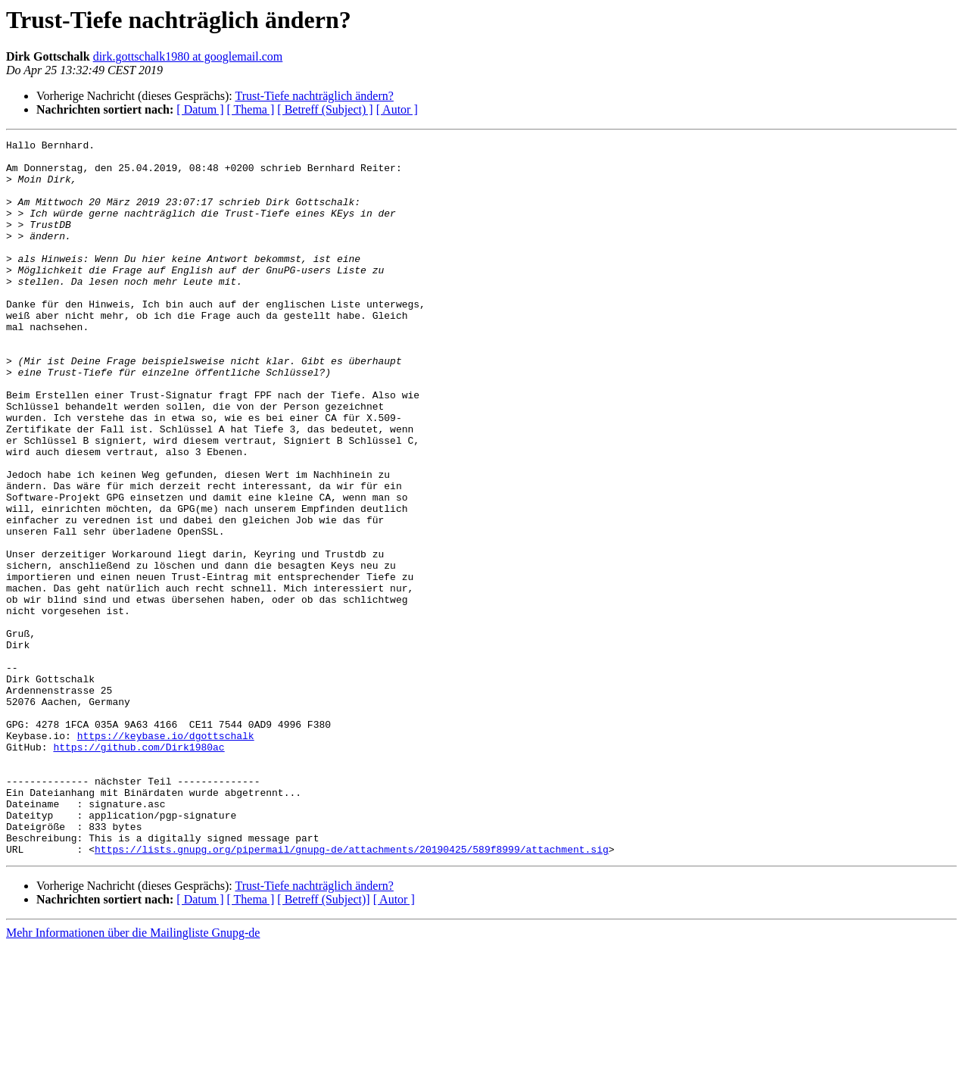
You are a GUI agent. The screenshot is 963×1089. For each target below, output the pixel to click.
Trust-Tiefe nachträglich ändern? (314, 95)
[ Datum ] (199, 109)
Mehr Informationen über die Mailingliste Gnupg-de (133, 1075)
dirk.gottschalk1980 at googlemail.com (188, 56)
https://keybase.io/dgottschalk (165, 856)
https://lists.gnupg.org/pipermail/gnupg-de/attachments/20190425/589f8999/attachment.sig (352, 992)
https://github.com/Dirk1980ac (138, 869)
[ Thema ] (251, 109)
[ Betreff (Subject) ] (324, 109)
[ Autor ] (397, 109)
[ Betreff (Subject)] (323, 1042)
